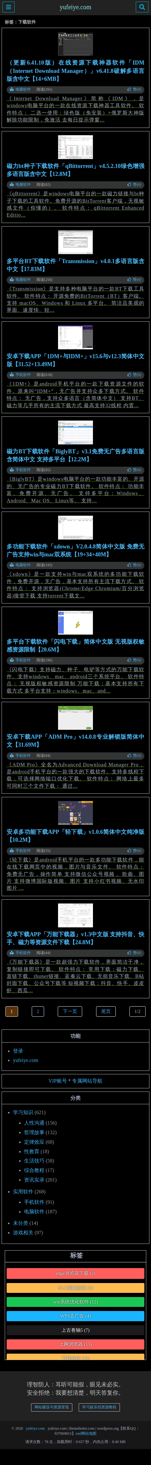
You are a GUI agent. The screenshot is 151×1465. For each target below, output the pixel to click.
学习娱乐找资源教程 (99, 1407)
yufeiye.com (75, 7)
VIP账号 (58, 1081)
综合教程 (34, 1170)
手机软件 (20, 375)
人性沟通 (34, 1123)
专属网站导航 (87, 1081)
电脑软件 (20, 89)
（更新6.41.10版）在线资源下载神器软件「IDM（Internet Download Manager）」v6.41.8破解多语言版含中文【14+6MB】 (75, 70)
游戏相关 (23, 1232)
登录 (18, 1051)
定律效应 (34, 1142)
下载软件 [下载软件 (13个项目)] (76, 1358)
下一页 (70, 1011)
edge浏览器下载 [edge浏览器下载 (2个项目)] (75, 1273)
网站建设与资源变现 (52, 1407)
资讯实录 (34, 1179)
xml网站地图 (86, 1433)
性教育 (31, 1151)
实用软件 (23, 1191)
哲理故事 (34, 1132)
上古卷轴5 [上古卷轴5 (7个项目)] (76, 1330)
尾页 (106, 1011)
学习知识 (23, 1112)
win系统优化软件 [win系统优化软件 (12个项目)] (75, 1301)
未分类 (20, 1223)
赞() (134, 89)
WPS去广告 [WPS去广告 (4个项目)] (75, 1315)
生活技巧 (34, 1160)
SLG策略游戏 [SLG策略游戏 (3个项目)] (75, 1287)
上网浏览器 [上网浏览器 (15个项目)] (75, 1344)
